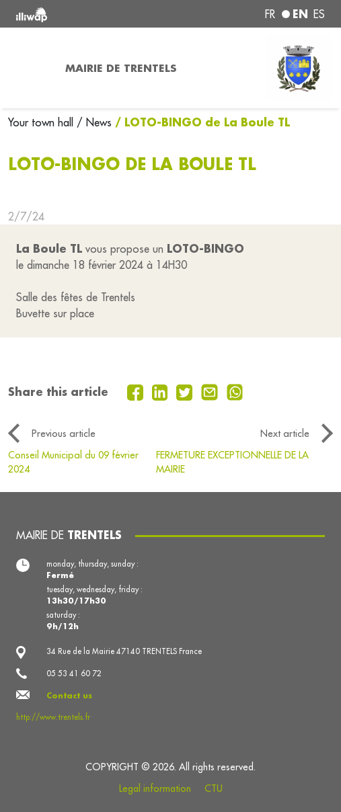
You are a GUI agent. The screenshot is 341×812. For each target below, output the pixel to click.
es (319, 14)
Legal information (155, 788)
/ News (94, 122)
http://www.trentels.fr (53, 717)
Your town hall (42, 122)
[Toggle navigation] (28, 67)
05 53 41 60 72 (74, 673)
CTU (213, 788)
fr (270, 14)
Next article (284, 433)
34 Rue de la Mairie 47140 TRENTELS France (124, 651)
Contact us (69, 695)
